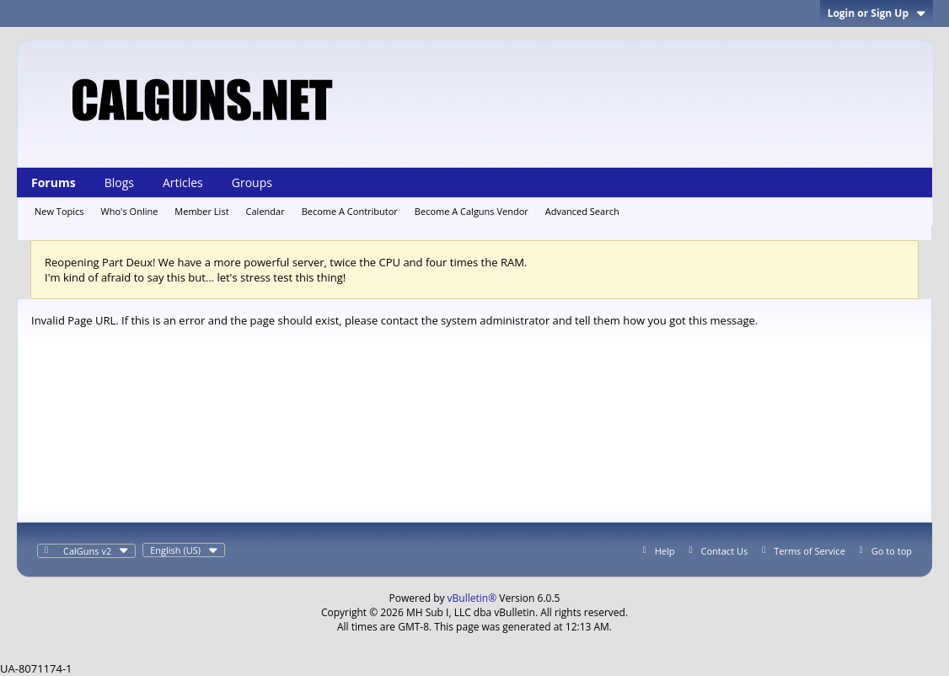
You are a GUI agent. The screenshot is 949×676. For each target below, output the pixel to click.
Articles (183, 182)
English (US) (183, 550)
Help (665, 551)
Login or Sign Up (876, 13)
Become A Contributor (350, 211)
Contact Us (724, 551)
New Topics (59, 211)
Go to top (891, 551)
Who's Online (129, 211)
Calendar (265, 211)
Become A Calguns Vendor (471, 211)
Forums (53, 182)
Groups (252, 182)
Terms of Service (809, 551)
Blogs (119, 182)
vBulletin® (472, 598)
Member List (201, 211)
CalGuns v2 (95, 551)
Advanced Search (582, 211)
